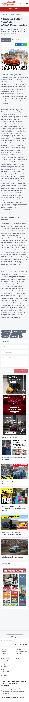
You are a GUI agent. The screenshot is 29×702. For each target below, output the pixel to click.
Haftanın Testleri (20, 649)
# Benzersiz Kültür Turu (19, 331)
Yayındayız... (14, 8)
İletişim (3, 681)
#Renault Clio (6, 331)
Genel (17, 661)
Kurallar (23, 681)
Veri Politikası (5, 685)
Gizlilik (3, 683)
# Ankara (5, 336)
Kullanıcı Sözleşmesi (12, 683)
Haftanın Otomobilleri (15, 14)
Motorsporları (5, 658)
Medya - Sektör (5, 656)
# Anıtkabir (14, 336)
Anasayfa (4, 14)
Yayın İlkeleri (15, 681)
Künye (17, 658)
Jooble (18, 656)
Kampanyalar (5, 661)
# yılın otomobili (16, 334)
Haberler (3, 649)
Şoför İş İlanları (5, 671)
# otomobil (6, 334)
